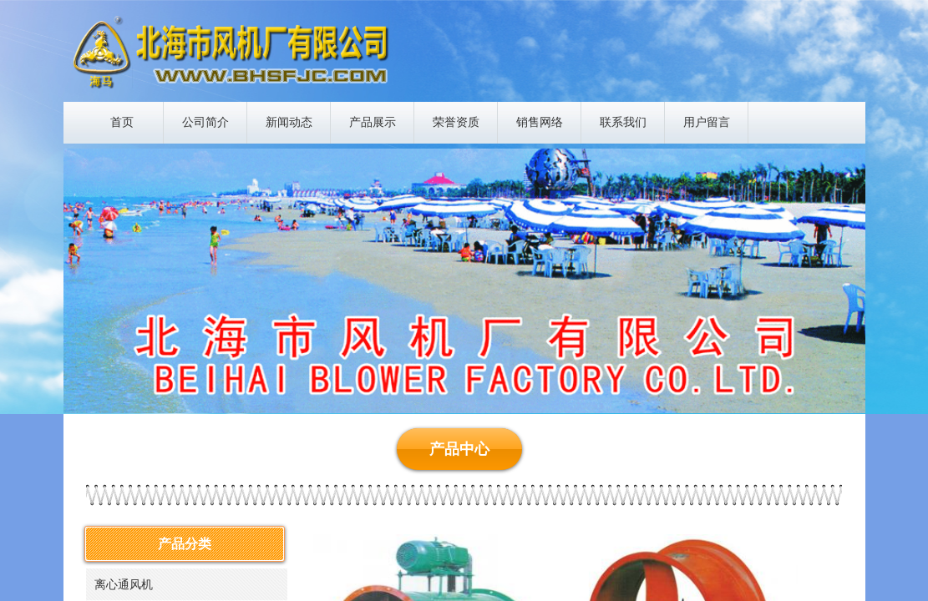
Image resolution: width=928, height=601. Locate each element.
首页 (122, 122)
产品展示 (372, 122)
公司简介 (205, 122)
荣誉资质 (456, 122)
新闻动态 (289, 122)
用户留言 (706, 122)
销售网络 (539, 122)
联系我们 (623, 122)
